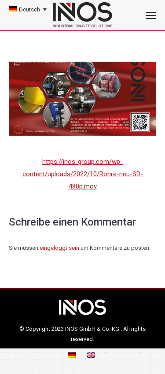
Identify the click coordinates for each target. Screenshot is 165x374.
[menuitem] (28, 9)
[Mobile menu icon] (151, 15)
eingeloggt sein (59, 247)
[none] (28, 9)
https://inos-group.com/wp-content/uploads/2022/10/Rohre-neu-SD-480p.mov (82, 174)
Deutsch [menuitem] (29, 9)
